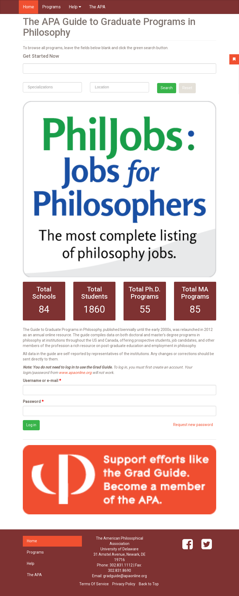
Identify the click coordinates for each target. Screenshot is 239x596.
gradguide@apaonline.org (125, 576)
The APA (97, 6)
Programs (51, 6)
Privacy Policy (123, 584)
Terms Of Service (94, 584)
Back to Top (149, 584)
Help (75, 6)
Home (28, 6)
